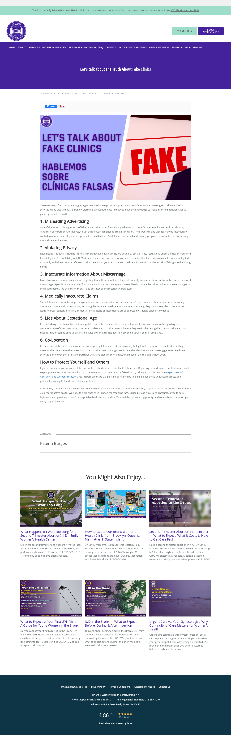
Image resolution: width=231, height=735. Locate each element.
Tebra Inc (82, 686)
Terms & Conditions (119, 686)
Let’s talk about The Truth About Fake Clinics (103, 93)
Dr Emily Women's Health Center (55, 93)
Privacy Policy (98, 686)
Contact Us (164, 686)
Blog (77, 93)
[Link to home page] (11, 32)
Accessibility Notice (144, 686)
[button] (211, 32)
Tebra (129, 723)
